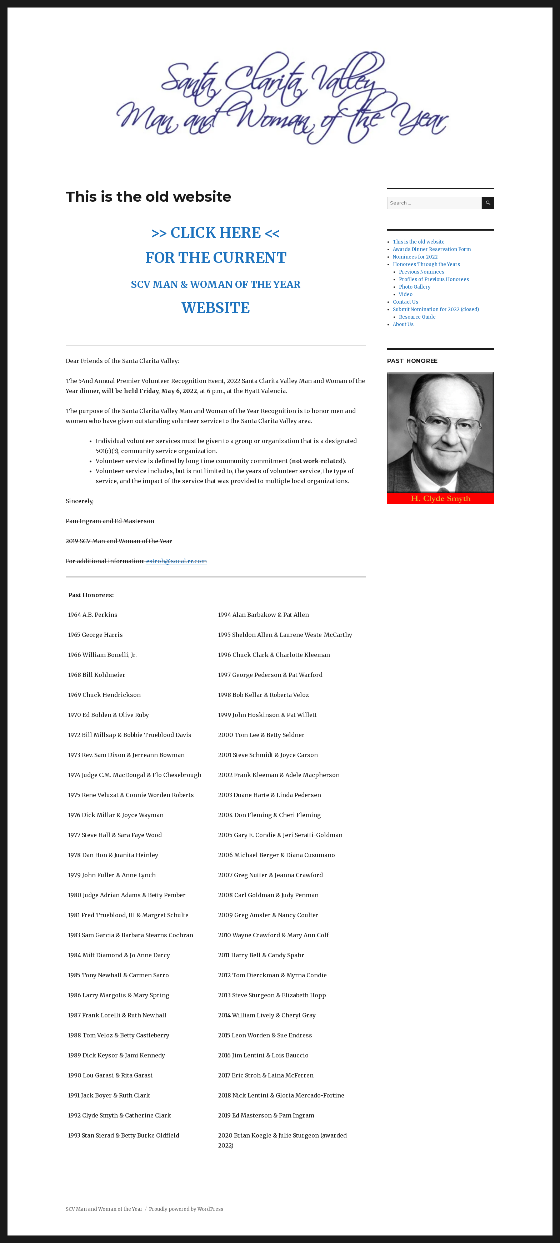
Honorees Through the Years (426, 264)
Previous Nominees (421, 272)
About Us (403, 324)
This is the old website (419, 242)
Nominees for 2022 (415, 257)
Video (405, 294)
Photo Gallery (415, 287)
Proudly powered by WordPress (186, 1209)
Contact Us (405, 302)
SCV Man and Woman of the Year (104, 1209)
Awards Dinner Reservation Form (432, 249)
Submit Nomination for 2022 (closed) (436, 309)
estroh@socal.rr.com (176, 561)
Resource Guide (417, 317)
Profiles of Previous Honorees (434, 279)
